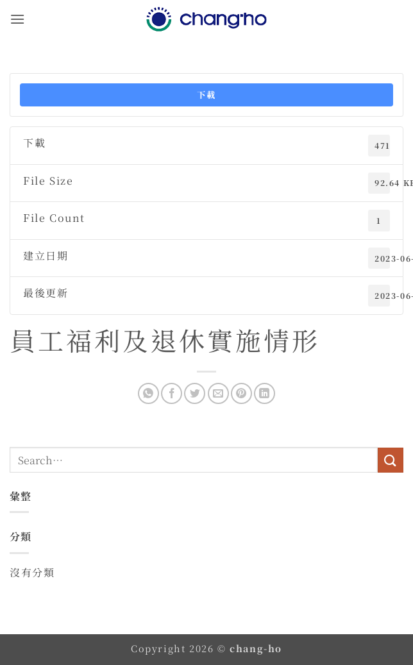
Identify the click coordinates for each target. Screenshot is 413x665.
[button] (18, 19)
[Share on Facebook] (171, 393)
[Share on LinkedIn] (264, 393)
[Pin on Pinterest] (241, 393)
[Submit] (390, 460)
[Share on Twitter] (194, 393)
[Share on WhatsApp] (148, 393)
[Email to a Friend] (218, 393)
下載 (206, 94)
